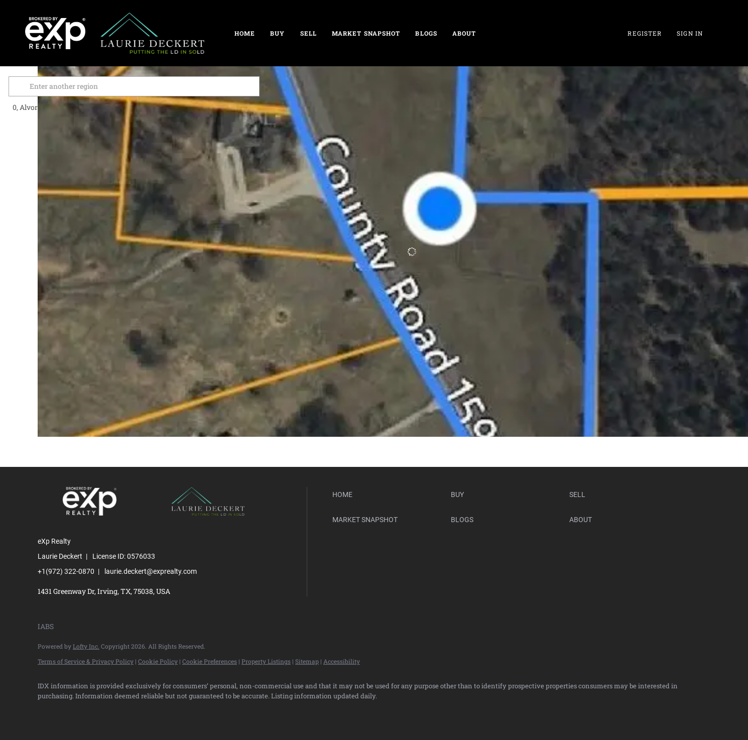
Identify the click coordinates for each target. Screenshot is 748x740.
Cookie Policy (158, 661)
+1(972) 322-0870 (66, 571)
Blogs (426, 33)
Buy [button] (277, 33)
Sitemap (307, 661)
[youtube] (195, 713)
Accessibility (341, 661)
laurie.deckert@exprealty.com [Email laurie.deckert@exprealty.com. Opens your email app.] (150, 571)
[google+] (224, 713)
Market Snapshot (366, 33)
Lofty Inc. (86, 646)
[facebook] (50, 713)
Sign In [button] (690, 33)
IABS (46, 626)
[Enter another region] (167, 86)
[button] (50, 86)
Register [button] (645, 33)
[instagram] (166, 713)
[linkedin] (79, 713)
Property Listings (266, 661)
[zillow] (108, 713)
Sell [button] (308, 33)
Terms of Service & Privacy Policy (86, 661)
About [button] (464, 33)
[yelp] (137, 713)
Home (244, 33)
